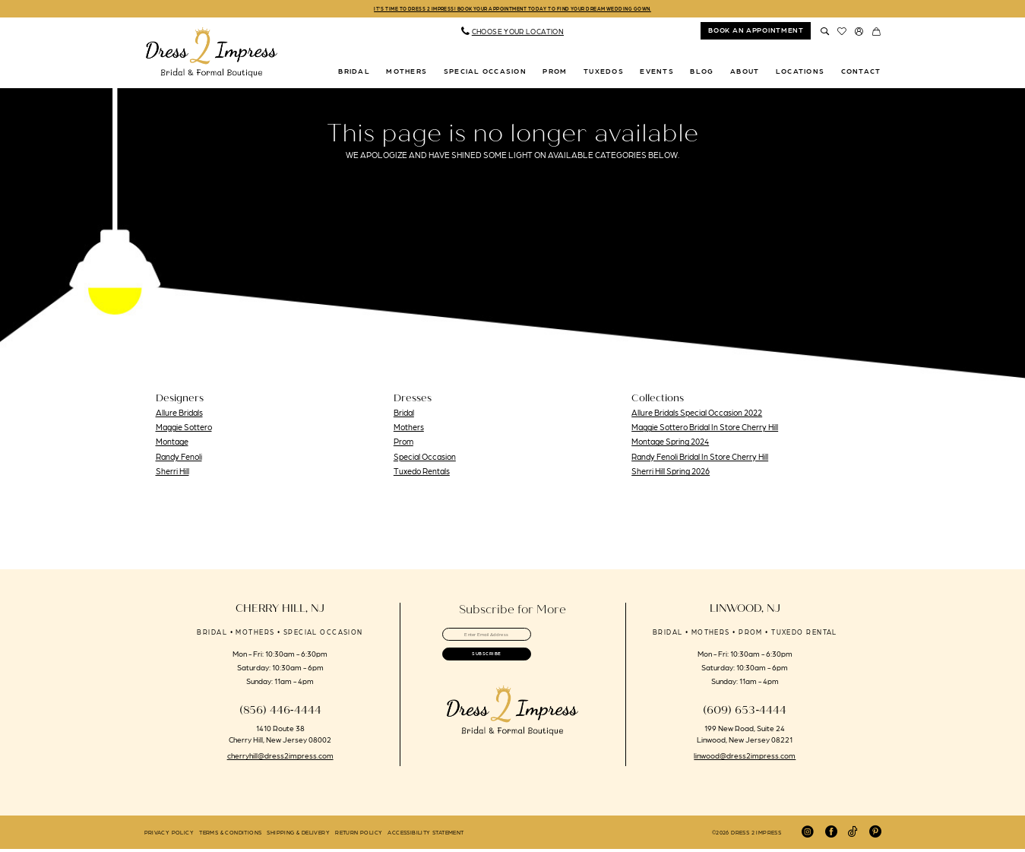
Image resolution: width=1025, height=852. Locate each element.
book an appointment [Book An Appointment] (756, 32)
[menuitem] (512, 33)
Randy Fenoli (179, 459)
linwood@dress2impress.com (745, 758)
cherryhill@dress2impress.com (280, 758)
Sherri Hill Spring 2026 (670, 473)
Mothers (409, 429)
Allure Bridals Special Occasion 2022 (696, 415)
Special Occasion (425, 459)
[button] (859, 33)
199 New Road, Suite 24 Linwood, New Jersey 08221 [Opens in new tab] (744, 736)
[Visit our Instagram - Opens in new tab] (808, 834)
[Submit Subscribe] (512, 670)
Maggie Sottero (184, 429)
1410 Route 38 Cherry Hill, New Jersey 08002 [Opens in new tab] (280, 736)
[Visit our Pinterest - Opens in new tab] (875, 834)
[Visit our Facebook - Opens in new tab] (831, 834)
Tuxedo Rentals (422, 473)
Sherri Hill (172, 473)
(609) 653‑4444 (744, 713)
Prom (403, 444)
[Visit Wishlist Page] (842, 33)
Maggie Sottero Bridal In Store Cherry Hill (704, 429)
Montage (172, 444)
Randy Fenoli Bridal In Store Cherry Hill (699, 459)
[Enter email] (512, 640)
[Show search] (825, 33)
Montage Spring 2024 (670, 444)
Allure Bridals (179, 415)
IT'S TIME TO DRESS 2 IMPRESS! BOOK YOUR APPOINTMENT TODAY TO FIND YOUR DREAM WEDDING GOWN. (512, 9)
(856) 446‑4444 (280, 713)
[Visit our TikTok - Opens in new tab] (853, 834)
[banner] (212, 55)
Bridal (404, 415)
